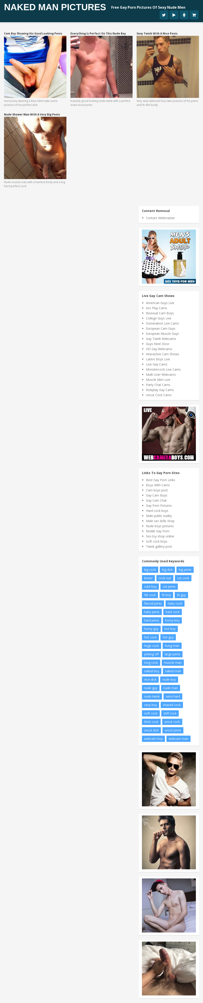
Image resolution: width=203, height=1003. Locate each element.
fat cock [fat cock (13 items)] (150, 595)
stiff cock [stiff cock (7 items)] (170, 713)
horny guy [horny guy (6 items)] (151, 629)
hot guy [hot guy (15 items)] (168, 637)
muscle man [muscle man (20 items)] (173, 662)
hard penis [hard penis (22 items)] (151, 620)
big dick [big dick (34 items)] (167, 569)
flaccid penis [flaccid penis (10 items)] (153, 603)
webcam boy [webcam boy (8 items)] (153, 739)
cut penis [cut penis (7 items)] (169, 586)
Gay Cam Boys (156, 495)
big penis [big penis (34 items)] (185, 569)
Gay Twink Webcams (161, 339)
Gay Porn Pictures (159, 505)
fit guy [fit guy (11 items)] (181, 595)
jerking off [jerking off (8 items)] (151, 654)
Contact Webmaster (160, 218)
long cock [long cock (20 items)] (151, 662)
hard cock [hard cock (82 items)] (173, 612)
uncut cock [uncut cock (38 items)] (172, 722)
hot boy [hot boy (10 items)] (170, 629)
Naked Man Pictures (55, 7)
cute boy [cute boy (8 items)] (150, 586)
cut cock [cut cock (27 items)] (183, 578)
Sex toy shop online (160, 536)
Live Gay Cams (156, 364)
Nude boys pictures (160, 526)
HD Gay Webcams (159, 349)
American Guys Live (160, 303)
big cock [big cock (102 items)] (150, 569)
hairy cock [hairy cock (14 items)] (175, 603)
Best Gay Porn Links (160, 480)
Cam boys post (157, 490)
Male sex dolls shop (160, 521)
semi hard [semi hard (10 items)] (173, 696)
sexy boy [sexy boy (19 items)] (150, 705)
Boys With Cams (158, 485)
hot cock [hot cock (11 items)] (150, 637)
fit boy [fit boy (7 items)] (166, 595)
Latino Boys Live (158, 359)
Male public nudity (159, 516)
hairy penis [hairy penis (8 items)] (152, 612)
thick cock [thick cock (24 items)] (151, 722)
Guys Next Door (157, 344)
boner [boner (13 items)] (148, 578)
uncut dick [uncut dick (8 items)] (151, 730)
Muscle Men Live (158, 379)
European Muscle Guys (162, 333)
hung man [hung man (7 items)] (172, 646)
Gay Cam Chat (156, 500)
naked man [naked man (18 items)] (173, 671)
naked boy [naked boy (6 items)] (151, 671)
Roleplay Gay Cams (160, 390)
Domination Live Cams (162, 323)
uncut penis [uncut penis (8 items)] (173, 730)
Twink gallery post (159, 546)
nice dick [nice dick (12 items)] (150, 679)
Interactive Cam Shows (162, 354)
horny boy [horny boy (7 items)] (172, 620)
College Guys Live (158, 318)
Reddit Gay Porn (157, 531)
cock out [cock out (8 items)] (165, 578)
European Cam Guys (160, 328)
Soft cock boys (156, 541)
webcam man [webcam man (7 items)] (178, 739)
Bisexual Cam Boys (160, 313)
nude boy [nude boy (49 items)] (169, 679)
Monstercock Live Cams (163, 369)
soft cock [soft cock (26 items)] (151, 713)
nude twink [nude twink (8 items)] (152, 696)
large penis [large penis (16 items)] (172, 654)
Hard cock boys (157, 511)
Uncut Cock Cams (159, 395)
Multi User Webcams (161, 374)
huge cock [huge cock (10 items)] (151, 646)
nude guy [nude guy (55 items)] (150, 688)
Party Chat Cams (158, 385)
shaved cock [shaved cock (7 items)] (172, 705)
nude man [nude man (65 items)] (170, 688)
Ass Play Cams (156, 308)
